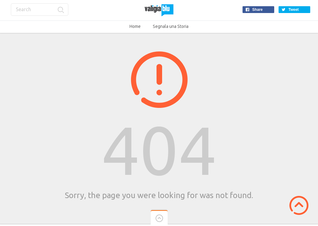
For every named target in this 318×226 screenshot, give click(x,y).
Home (135, 26)
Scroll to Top (299, 205)
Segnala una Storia (171, 26)
